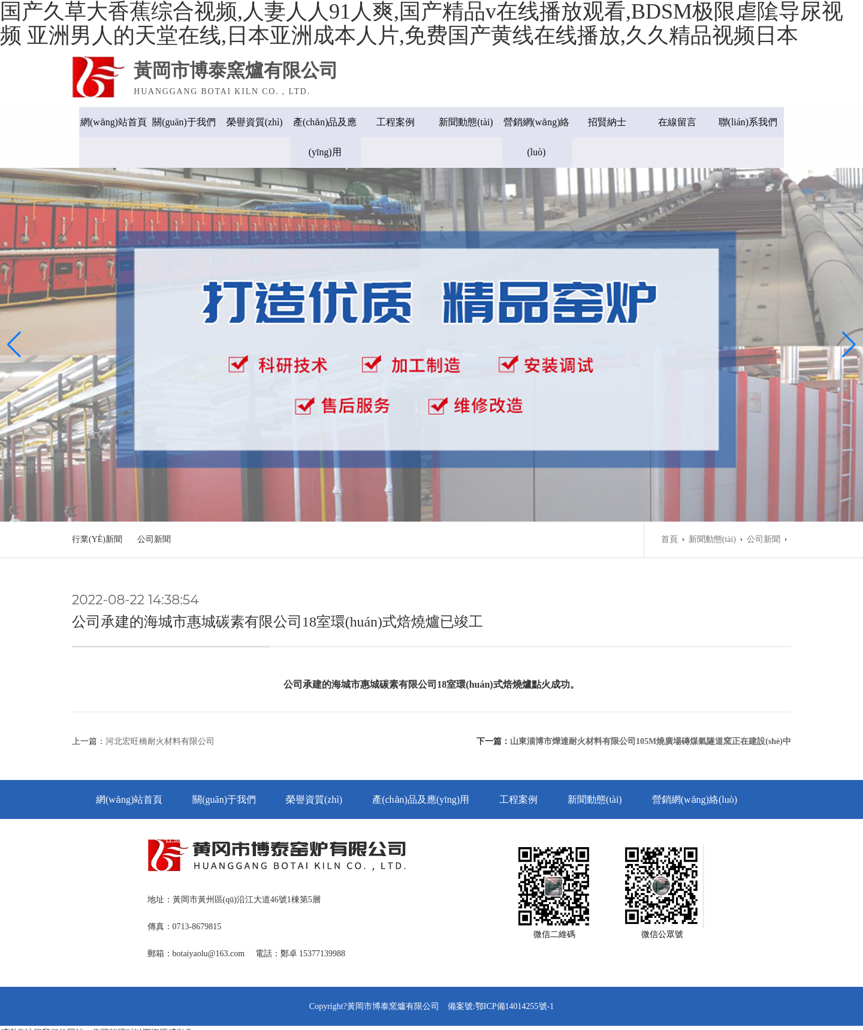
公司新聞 (154, 508)
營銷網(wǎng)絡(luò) (539, 137)
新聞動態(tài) (467, 122)
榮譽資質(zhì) (252, 122)
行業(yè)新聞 (97, 508)
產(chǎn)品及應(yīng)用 (324, 137)
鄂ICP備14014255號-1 (514, 981)
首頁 (669, 508)
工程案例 (395, 122)
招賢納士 (611, 122)
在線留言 (683, 122)
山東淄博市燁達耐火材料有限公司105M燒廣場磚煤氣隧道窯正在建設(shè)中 (650, 713)
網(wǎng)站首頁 (107, 122)
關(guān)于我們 (180, 122)
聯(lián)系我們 (755, 122)
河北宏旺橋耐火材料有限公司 (160, 713)
